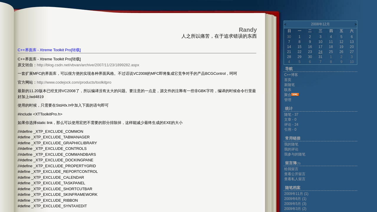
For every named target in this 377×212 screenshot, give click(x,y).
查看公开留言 (294, 174)
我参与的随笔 (294, 154)
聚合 (287, 95)
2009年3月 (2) (295, 209)
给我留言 (291, 169)
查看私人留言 (294, 179)
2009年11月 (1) (296, 194)
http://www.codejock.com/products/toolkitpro (74, 82)
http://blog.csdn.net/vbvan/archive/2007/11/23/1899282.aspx (88, 65)
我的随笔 (291, 144)
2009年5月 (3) (295, 204)
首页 (287, 80)
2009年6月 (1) (295, 199)
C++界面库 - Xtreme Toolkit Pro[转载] (49, 50)
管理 (287, 100)
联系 (287, 90)
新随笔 (289, 85)
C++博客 (291, 75)
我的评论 (291, 149)
